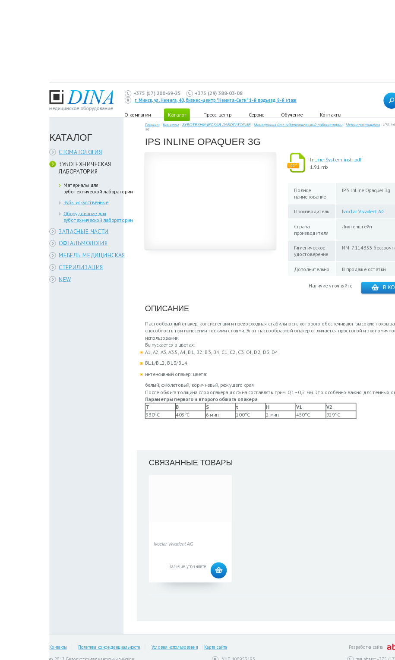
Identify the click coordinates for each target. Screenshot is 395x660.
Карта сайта (215, 647)
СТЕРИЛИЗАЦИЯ (81, 267)
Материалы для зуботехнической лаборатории (98, 188)
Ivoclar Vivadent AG (363, 211)
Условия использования (175, 647)
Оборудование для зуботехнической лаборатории (98, 216)
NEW (65, 279)
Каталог (171, 124)
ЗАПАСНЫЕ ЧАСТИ (84, 231)
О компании (137, 114)
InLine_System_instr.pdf (336, 159)
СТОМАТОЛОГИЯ (80, 151)
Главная (152, 124)
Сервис (256, 114)
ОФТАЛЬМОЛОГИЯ (83, 243)
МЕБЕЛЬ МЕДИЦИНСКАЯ (92, 255)
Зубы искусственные (85, 202)
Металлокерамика (363, 124)
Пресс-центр (217, 114)
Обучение (292, 114)
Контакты (330, 114)
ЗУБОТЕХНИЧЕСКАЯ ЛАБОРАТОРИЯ (85, 167)
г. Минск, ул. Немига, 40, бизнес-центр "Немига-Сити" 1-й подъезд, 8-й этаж (216, 101)
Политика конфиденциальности (109, 647)
